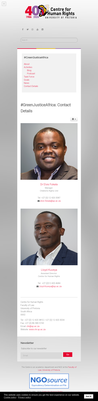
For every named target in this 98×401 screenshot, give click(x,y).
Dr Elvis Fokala (49, 184)
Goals (26, 80)
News (26, 83)
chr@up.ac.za (33, 326)
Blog (29, 70)
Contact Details (31, 86)
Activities (28, 67)
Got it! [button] (88, 396)
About (26, 64)
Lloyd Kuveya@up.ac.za (50, 286)
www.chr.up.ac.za (37, 329)
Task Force (29, 76)
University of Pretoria (51, 370)
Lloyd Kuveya (49, 269)
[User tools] (74, 119)
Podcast (31, 73)
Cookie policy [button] (10, 397)
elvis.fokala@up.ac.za (50, 201)
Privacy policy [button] (24, 397)
